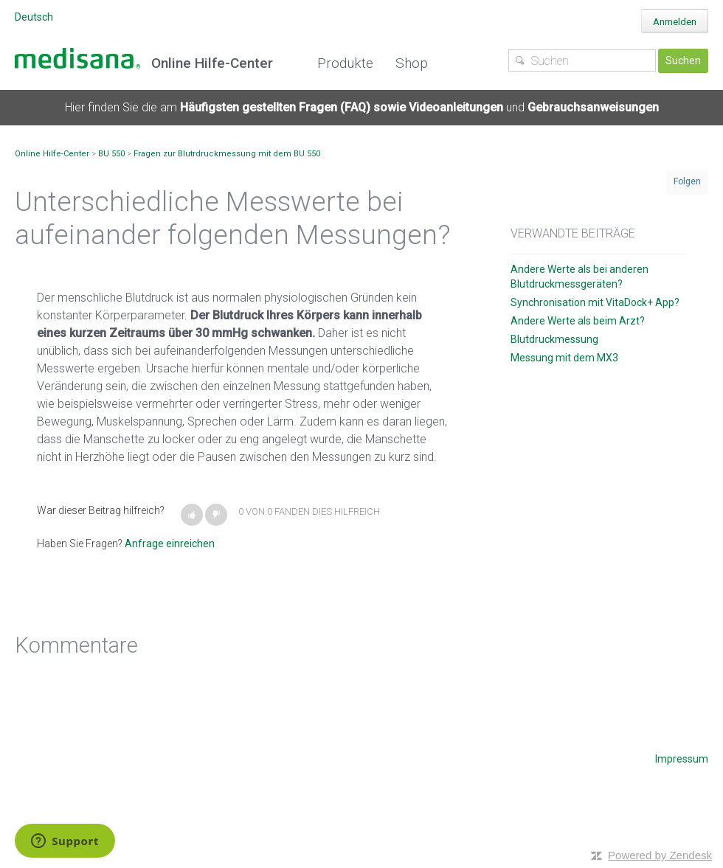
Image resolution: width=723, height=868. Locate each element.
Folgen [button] (687, 181)
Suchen (683, 60)
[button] (192, 515)
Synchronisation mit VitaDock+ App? (595, 302)
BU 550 (111, 154)
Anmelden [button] (674, 21)
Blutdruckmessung (554, 339)
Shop (411, 63)
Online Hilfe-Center (52, 154)
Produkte (345, 63)
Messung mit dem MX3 (564, 358)
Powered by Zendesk (660, 855)
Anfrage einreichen (170, 543)
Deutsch (34, 17)
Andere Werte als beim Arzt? (578, 321)
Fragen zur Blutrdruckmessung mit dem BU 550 (227, 154)
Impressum (681, 759)
